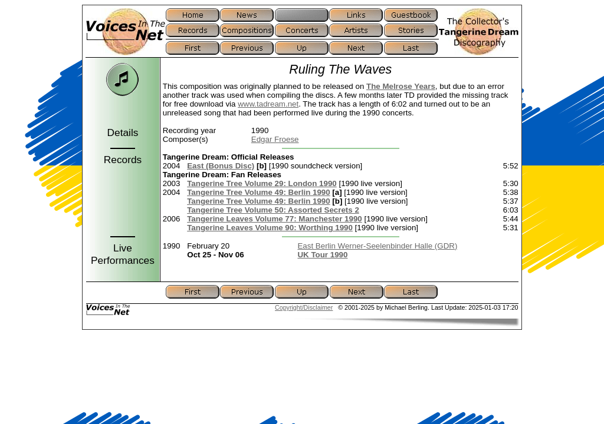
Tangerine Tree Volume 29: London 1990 (262, 183)
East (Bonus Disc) (220, 165)
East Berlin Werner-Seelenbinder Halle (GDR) (377, 245)
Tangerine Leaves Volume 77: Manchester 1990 (274, 218)
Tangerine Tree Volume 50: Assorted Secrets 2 (273, 210)
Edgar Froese (275, 139)
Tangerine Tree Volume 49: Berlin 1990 (258, 192)
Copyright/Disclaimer (304, 307)
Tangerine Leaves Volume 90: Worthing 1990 (270, 227)
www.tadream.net (268, 104)
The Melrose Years (400, 86)
